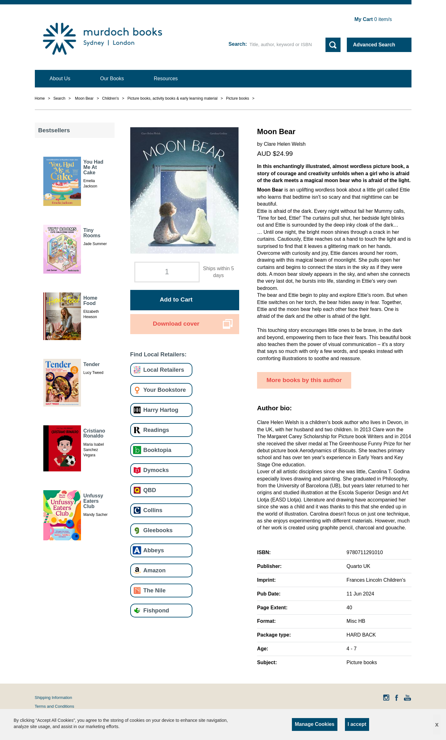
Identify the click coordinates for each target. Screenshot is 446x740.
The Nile (154, 590)
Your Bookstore (164, 389)
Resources (166, 78)
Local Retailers (163, 369)
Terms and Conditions (54, 706)
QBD (149, 490)
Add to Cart (176, 299)
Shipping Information (53, 697)
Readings (156, 430)
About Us (60, 78)
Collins (153, 510)
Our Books (112, 78)
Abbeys (153, 550)
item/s (373, 19)
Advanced (374, 44)
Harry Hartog (161, 410)
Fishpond (156, 610)
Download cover (176, 323)
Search (236, 44)
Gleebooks (158, 530)
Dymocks (156, 470)
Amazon (154, 570)
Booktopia (157, 450)
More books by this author (304, 380)
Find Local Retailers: (158, 354)
